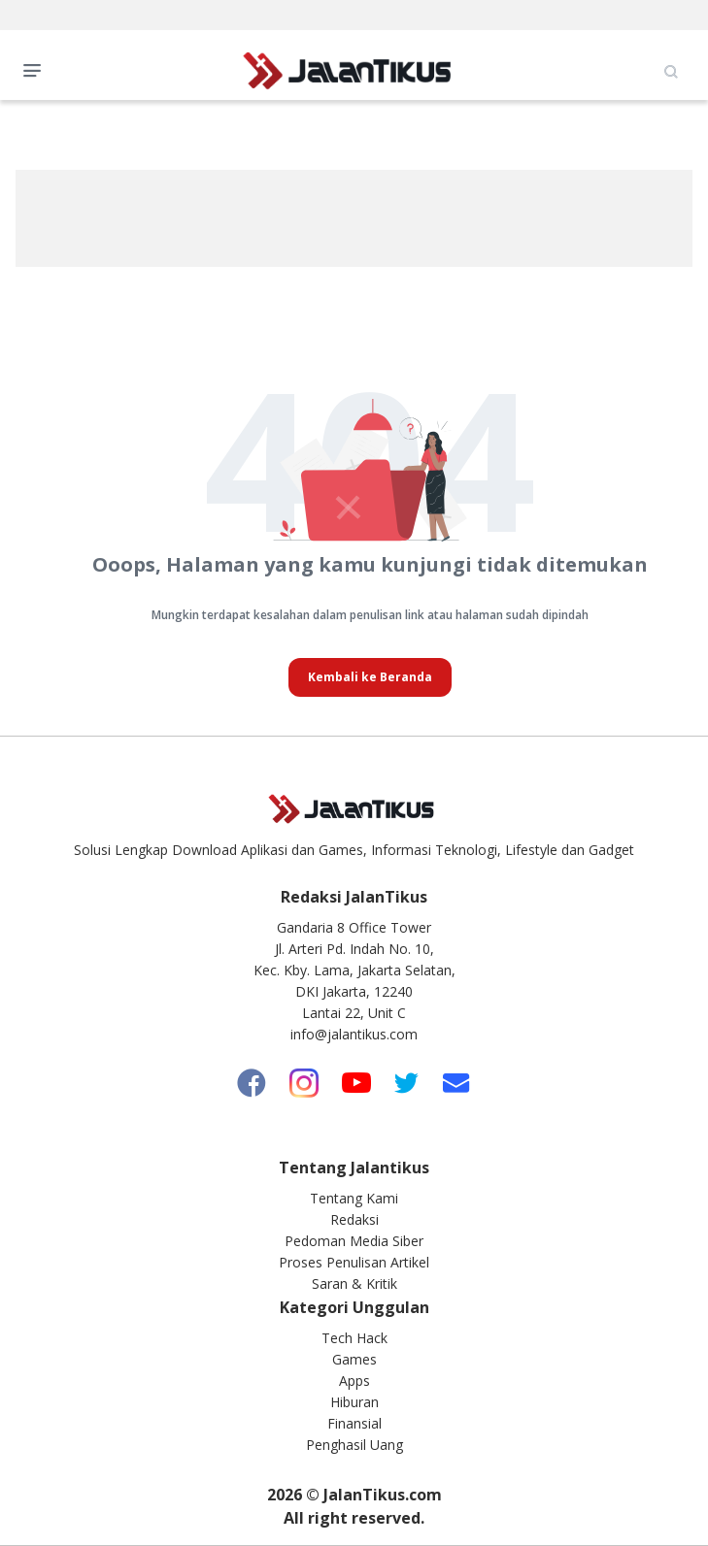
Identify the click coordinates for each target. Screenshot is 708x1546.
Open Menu (37, 69)
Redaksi (354, 1219)
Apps (354, 1380)
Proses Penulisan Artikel (354, 1262)
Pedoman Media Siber (354, 1241)
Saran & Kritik (354, 1283)
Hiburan (354, 1402)
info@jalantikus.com (354, 1034)
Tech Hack (354, 1338)
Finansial (354, 1423)
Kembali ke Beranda (370, 677)
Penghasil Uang (354, 1444)
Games (354, 1359)
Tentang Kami (354, 1198)
